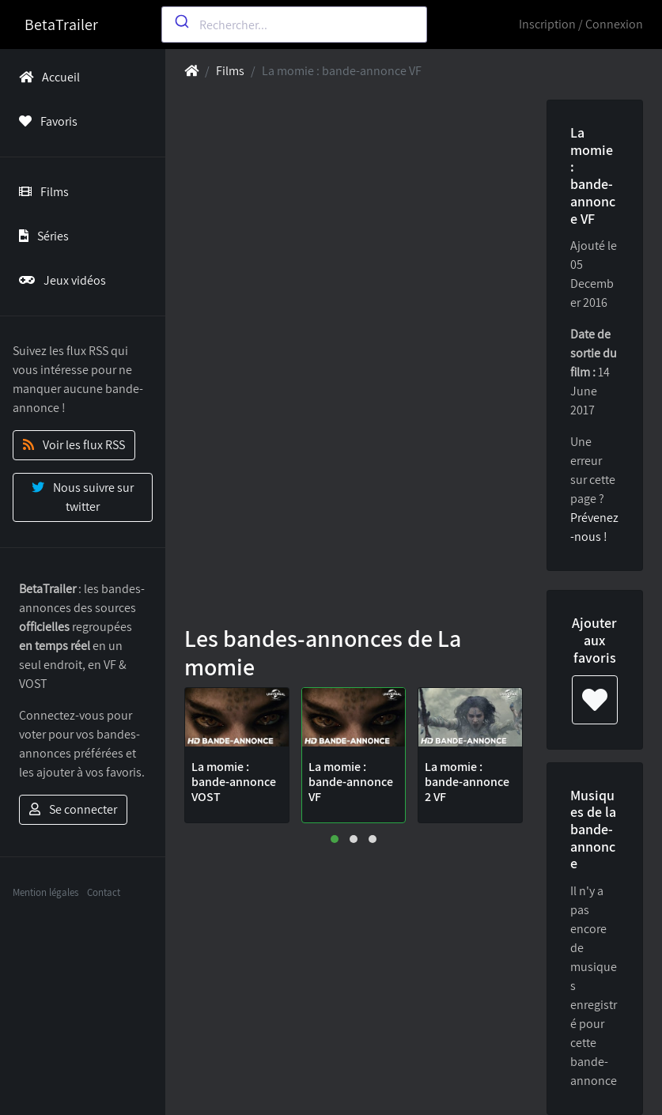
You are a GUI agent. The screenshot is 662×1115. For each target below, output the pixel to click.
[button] (334, 839)
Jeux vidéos (59, 280)
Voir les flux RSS (74, 445)
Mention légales (45, 892)
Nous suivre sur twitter (83, 497)
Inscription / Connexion (581, 24)
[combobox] (293, 24)
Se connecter (73, 809)
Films (41, 191)
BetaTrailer (61, 24)
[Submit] (180, 21)
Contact (103, 892)
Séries (41, 236)
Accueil (46, 77)
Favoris (45, 121)
